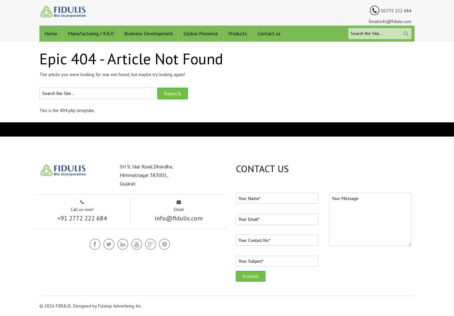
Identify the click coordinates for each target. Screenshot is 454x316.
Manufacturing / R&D (91, 33)
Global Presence (200, 33)
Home (50, 33)
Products (237, 33)
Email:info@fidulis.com (390, 21)
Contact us (269, 33)
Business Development (148, 33)
